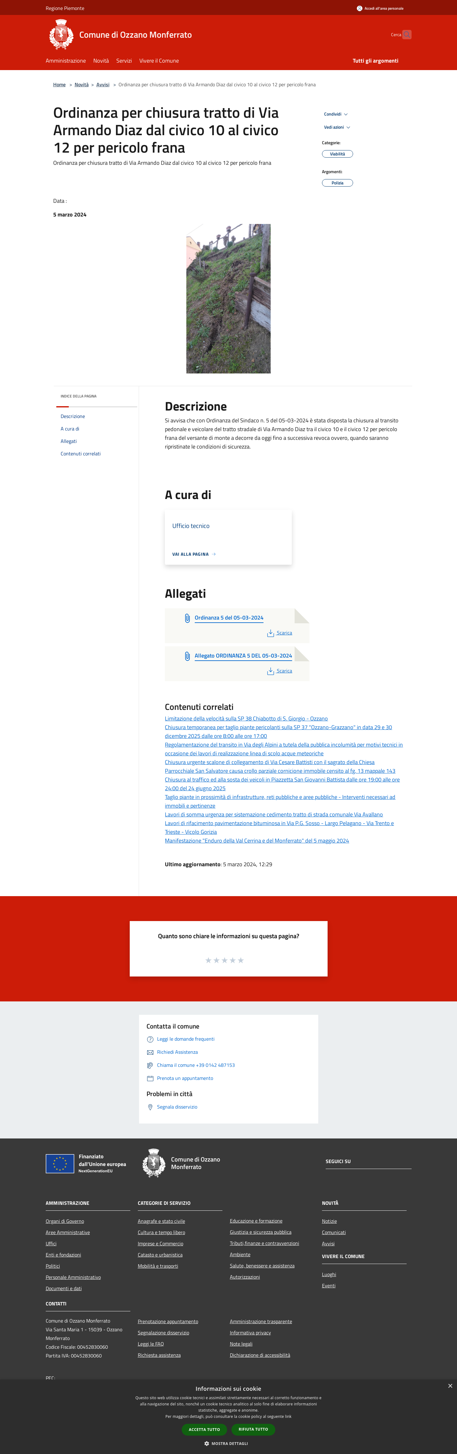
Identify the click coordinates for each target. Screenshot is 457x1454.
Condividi (337, 114)
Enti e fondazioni (63, 1254)
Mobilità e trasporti (158, 1266)
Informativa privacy (250, 1332)
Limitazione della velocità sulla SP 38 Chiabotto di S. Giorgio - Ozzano (246, 718)
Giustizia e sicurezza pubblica (260, 1232)
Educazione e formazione (256, 1220)
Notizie (329, 1221)
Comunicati (334, 1232)
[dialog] (228, 1417)
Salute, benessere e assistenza (262, 1265)
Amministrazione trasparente (261, 1321)
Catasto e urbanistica (160, 1254)
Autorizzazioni (245, 1277)
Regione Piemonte (65, 8)
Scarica (279, 632)
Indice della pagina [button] (78, 396)
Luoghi (329, 1274)
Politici (53, 1266)
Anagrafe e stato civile (161, 1221)
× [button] (450, 1386)
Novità (82, 84)
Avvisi (103, 84)
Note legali (241, 1343)
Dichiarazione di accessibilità (260, 1355)
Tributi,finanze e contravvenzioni (264, 1243)
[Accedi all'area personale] (380, 8)
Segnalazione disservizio (163, 1332)
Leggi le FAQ (151, 1343)
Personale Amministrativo (73, 1277)
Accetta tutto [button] (204, 1429)
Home (59, 84)
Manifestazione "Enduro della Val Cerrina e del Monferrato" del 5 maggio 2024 (257, 840)
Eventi (329, 1285)
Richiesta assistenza (159, 1355)
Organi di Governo (65, 1221)
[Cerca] (404, 34)
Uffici (51, 1243)
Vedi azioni (338, 127)
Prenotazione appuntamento (168, 1321)
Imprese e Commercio (160, 1243)
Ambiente (240, 1254)
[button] (228, 1443)
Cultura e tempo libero (161, 1232)
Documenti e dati (64, 1288)
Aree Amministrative (68, 1232)
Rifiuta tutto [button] (253, 1429)
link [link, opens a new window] (288, 1416)
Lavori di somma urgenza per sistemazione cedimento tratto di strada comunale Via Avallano (274, 814)
